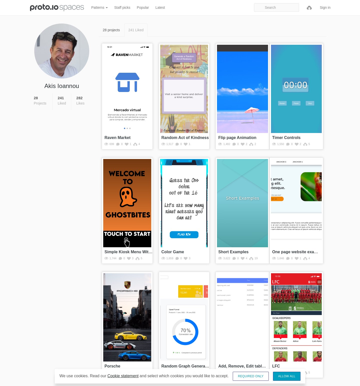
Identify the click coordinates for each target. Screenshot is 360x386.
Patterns (99, 8)
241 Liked (136, 30)
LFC (276, 366)
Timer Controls (286, 138)
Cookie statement (123, 376)
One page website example (298, 252)
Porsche (112, 366)
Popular (143, 8)
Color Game (173, 252)
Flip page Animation (237, 138)
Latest (160, 8)
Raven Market (117, 138)
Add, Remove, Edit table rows (246, 366)
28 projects (111, 30)
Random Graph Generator (186, 366)
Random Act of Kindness (185, 138)
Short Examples (233, 252)
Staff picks (122, 8)
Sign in (325, 8)
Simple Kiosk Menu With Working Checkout (145, 252)
